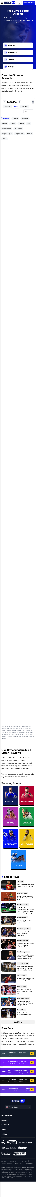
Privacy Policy (23, 1161)
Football (4, 1120)
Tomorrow (24, 106)
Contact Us (13, 1161)
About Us (3, 1161)
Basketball (5, 1125)
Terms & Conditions (6, 1163)
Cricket (4, 1134)
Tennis (3, 1129)
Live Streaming (6, 1115)
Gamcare (29, 1176)
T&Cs (3, 1075)
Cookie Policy (19, 1163)
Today (16, 106)
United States (13, 1107)
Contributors (29, 1163)
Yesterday (7, 106)
